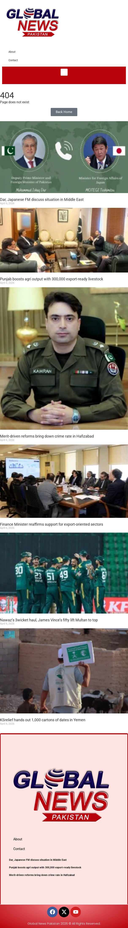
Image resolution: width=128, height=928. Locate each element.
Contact (13, 60)
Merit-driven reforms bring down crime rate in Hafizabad (47, 436)
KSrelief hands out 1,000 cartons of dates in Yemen (42, 720)
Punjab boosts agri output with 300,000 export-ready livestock (51, 279)
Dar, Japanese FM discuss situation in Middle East (42, 199)
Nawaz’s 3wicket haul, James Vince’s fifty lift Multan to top (49, 620)
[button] (64, 72)
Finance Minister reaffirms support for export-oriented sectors (51, 524)
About (11, 51)
